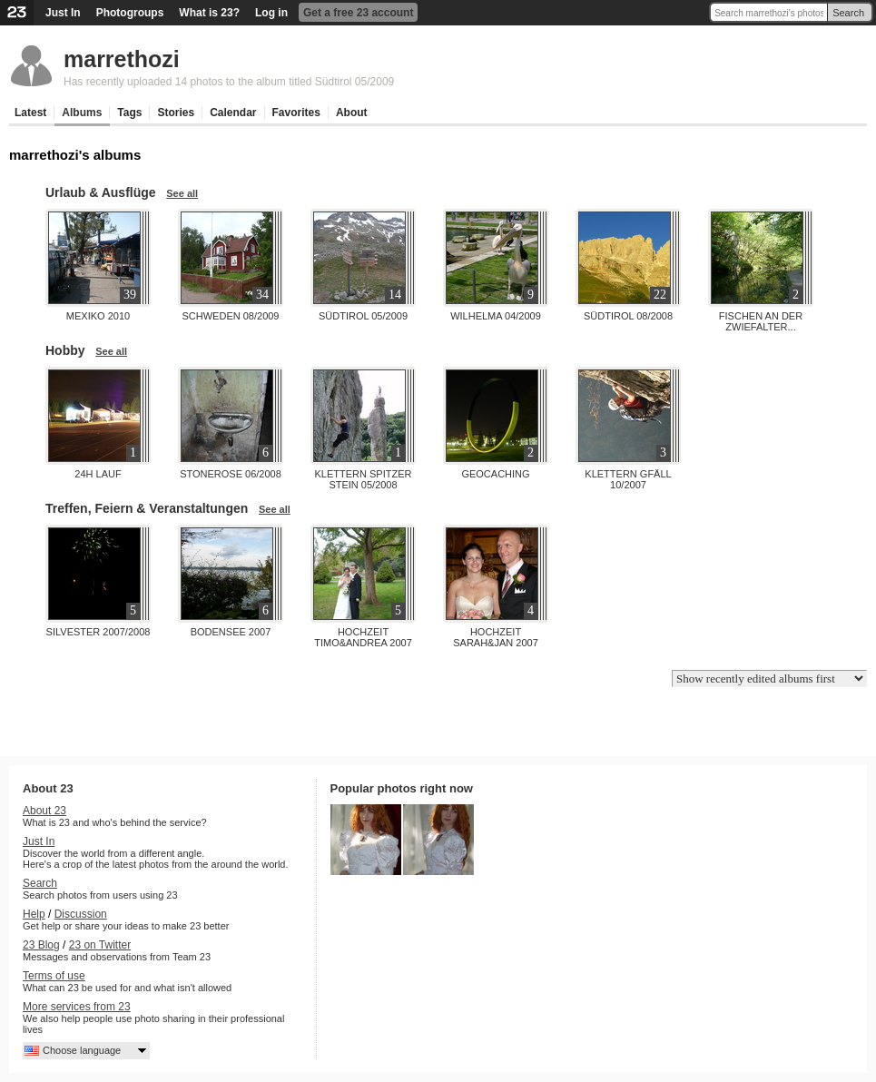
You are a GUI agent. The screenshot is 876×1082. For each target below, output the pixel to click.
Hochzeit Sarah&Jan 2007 (495, 637)
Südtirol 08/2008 (628, 315)
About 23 (44, 810)
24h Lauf (97, 473)
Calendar (233, 112)
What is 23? (209, 12)
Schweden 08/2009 (231, 315)
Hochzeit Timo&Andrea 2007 (363, 637)
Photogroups (130, 12)
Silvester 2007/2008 (98, 631)
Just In (63, 12)
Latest (30, 112)
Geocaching (495, 473)
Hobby (65, 350)
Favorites (296, 112)
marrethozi (122, 59)
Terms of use (54, 975)
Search (848, 12)
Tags (129, 112)
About (352, 112)
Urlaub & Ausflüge (100, 192)
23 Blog (41, 945)
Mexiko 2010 (98, 315)
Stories (175, 112)
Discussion (80, 914)
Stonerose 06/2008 (230, 473)
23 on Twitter (100, 945)
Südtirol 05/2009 (363, 315)
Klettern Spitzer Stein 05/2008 (363, 479)
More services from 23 (77, 1006)
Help (34, 914)
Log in (271, 12)
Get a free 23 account (358, 12)
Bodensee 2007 (231, 631)
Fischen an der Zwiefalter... (760, 321)
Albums (82, 112)
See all (182, 193)
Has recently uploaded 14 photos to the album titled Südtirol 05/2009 (229, 81)
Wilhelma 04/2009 (495, 315)
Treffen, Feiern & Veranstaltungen (146, 508)
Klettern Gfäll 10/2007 (628, 479)
